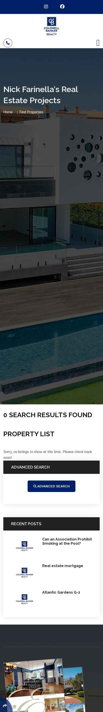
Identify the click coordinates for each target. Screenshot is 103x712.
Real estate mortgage (62, 566)
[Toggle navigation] (98, 42)
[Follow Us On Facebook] (60, 7)
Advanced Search (51, 486)
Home (8, 112)
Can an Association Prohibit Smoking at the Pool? (67, 541)
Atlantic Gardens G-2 (61, 592)
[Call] (7, 43)
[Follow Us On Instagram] (43, 7)
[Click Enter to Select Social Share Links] (6, 704)
